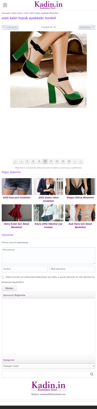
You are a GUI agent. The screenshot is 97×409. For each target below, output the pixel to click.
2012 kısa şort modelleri (16, 197)
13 (63, 161)
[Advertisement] (48, 133)
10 (45, 161)
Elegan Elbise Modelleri (80, 197)
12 (57, 161)
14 (69, 161)
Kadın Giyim (17, 13)
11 (51, 161)
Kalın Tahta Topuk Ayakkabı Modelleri (41, 13)
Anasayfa (6, 13)
